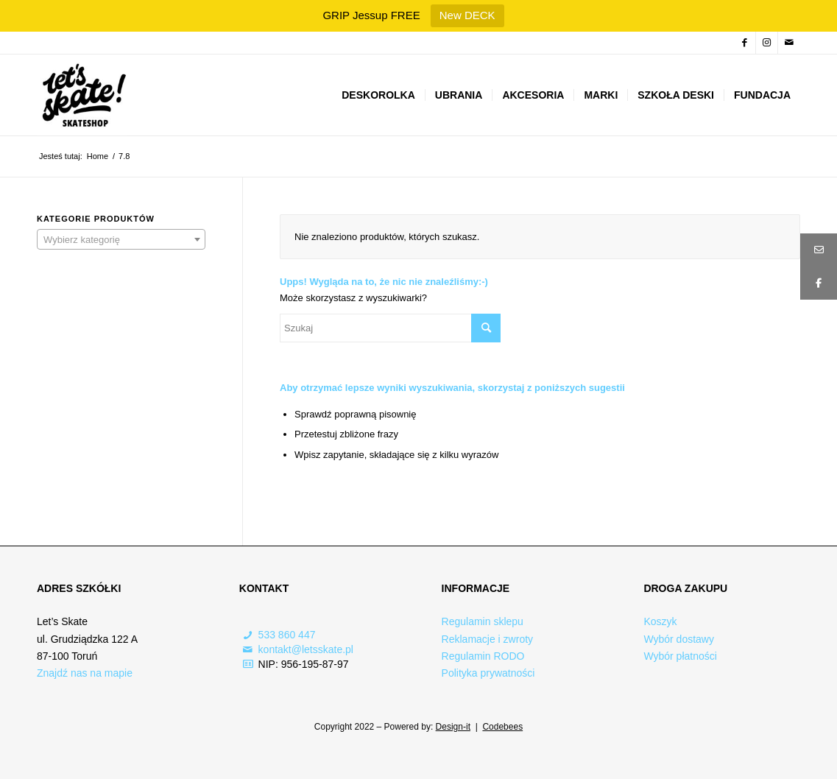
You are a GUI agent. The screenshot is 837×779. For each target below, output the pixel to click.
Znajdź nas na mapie (85, 673)
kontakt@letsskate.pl (305, 649)
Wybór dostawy (678, 639)
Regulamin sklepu (482, 621)
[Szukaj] (390, 328)
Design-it (453, 727)
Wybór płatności (679, 656)
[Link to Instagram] (766, 43)
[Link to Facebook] (744, 43)
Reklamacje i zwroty (487, 639)
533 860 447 (287, 635)
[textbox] (121, 240)
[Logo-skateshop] (82, 94)
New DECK (467, 15)
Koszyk (660, 621)
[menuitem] (378, 94)
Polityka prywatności (488, 673)
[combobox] (121, 239)
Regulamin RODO (483, 656)
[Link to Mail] (789, 43)
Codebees (502, 727)
